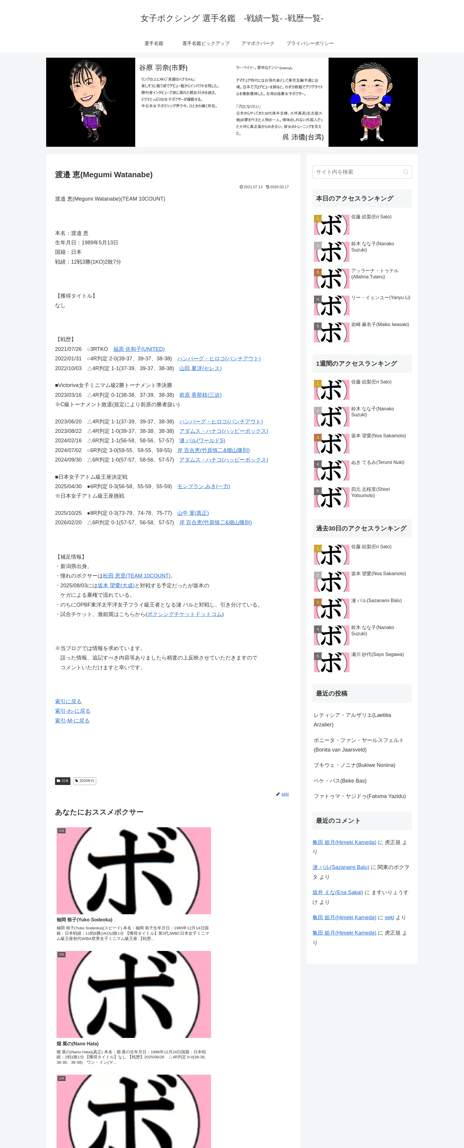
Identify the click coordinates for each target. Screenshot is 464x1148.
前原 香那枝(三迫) (200, 395)
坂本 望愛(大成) (116, 585)
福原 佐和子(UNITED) (139, 349)
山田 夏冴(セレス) (200, 368)
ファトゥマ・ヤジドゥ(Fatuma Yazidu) (360, 796)
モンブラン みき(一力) (203, 486)
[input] (362, 172)
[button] (406, 172)
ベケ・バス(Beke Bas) (340, 781)
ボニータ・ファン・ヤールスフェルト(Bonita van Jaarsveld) (359, 745)
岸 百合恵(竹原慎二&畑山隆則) (213, 450)
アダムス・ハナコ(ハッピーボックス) (223, 431)
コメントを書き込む (173, 1079)
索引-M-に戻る (72, 721)
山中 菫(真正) (193, 513)
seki (389, 917)
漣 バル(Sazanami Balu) (340, 867)
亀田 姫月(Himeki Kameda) (344, 842)
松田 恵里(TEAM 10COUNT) (136, 576)
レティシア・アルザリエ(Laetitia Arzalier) (352, 720)
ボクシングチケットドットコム (184, 614)
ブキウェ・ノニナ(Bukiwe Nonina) (354, 765)
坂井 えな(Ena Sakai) (337, 892)
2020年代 (85, 781)
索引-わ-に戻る (73, 711)
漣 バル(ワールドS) (202, 441)
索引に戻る (68, 701)
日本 (63, 781)
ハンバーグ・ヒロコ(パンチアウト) (219, 359)
